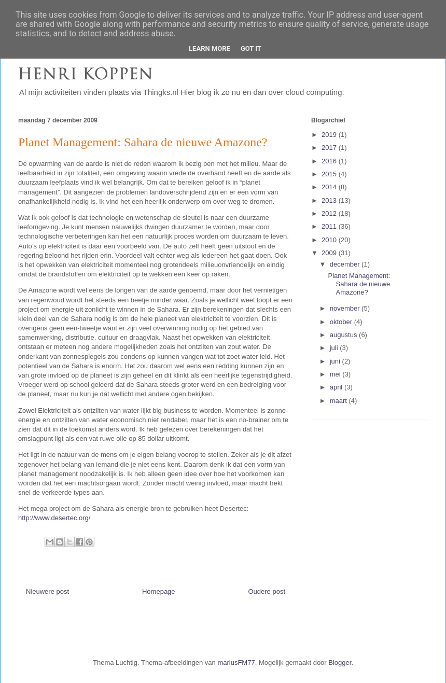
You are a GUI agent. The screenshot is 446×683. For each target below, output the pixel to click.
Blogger (339, 662)
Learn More (209, 48)
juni (336, 361)
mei (336, 374)
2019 (330, 134)
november (345, 308)
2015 (330, 174)
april (337, 387)
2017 (330, 147)
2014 (330, 187)
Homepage (158, 591)
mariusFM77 (236, 662)
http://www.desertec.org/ (54, 518)
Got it (251, 48)
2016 (330, 161)
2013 (330, 200)
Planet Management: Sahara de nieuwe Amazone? (359, 284)
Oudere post (266, 591)
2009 (330, 253)
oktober (342, 322)
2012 (330, 213)
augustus (344, 335)
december (345, 264)
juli (335, 348)
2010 (330, 240)
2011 (330, 226)
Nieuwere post (47, 591)
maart (339, 401)
